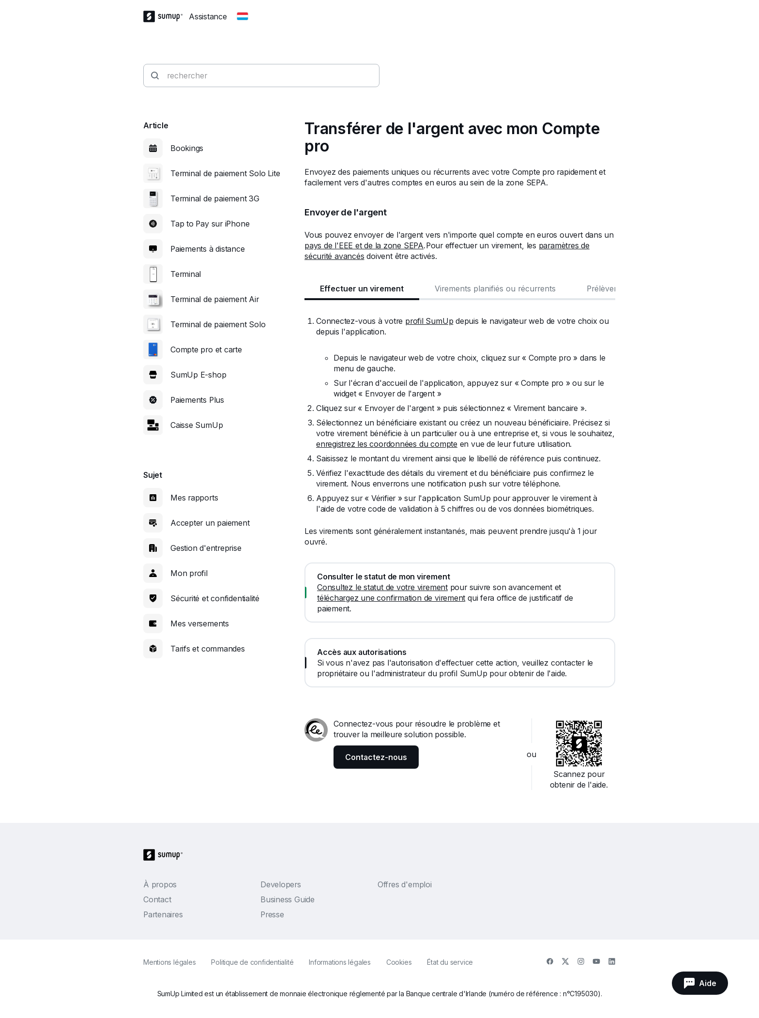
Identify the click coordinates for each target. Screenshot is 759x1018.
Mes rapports (194, 497)
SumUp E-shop (198, 375)
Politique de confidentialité (252, 962)
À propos (160, 884)
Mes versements (199, 623)
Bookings (186, 148)
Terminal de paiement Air (214, 299)
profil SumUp (429, 321)
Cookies (398, 962)
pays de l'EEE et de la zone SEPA (364, 245)
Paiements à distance (207, 249)
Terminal (185, 274)
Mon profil (189, 573)
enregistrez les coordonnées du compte (386, 444)
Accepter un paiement (210, 523)
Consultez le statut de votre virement (382, 587)
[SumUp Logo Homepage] (166, 16)
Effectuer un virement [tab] (362, 288)
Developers (280, 884)
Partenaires (163, 914)
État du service (450, 962)
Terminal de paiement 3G (214, 198)
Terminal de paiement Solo (218, 324)
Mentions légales (169, 962)
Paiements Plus (197, 400)
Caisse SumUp (196, 425)
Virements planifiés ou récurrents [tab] (495, 288)
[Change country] (242, 16)
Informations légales (340, 962)
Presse (272, 914)
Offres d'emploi (405, 884)
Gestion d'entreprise (206, 548)
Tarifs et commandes (207, 648)
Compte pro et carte (206, 349)
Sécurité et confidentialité (214, 598)
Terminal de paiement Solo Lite (225, 173)
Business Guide (287, 899)
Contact (157, 899)
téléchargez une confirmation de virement (391, 598)
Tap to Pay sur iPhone (209, 223)
